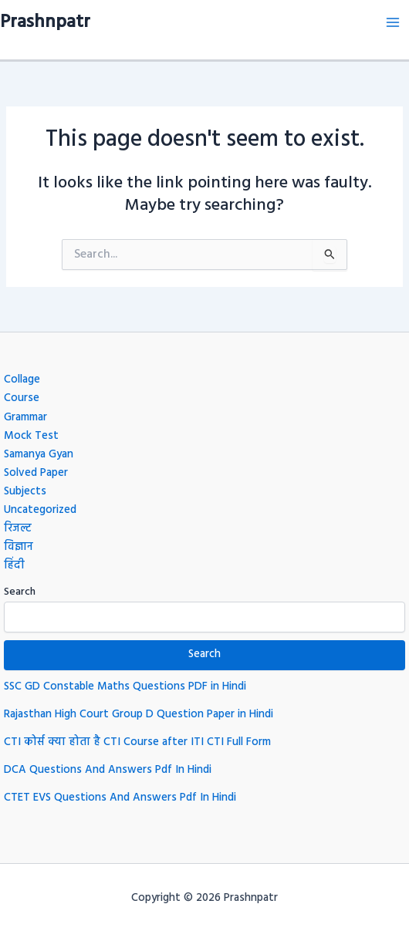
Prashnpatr (45, 22)
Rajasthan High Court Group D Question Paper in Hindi (138, 714)
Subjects (25, 492)
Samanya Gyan (38, 455)
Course (21, 398)
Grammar (25, 418)
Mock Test (31, 436)
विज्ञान (18, 547)
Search (19, 592)
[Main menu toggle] (393, 22)
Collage (22, 380)
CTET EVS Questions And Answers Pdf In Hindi (120, 798)
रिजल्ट (18, 529)
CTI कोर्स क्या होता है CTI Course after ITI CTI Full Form (137, 742)
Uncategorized (40, 510)
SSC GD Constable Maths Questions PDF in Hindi (125, 687)
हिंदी (14, 566)
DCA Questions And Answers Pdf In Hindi (107, 770)
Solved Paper (36, 473)
